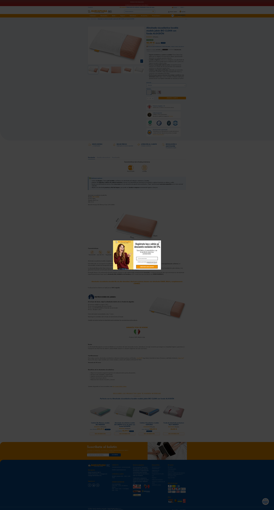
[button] (159, 242)
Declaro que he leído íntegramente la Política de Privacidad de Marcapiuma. (147, 262)
